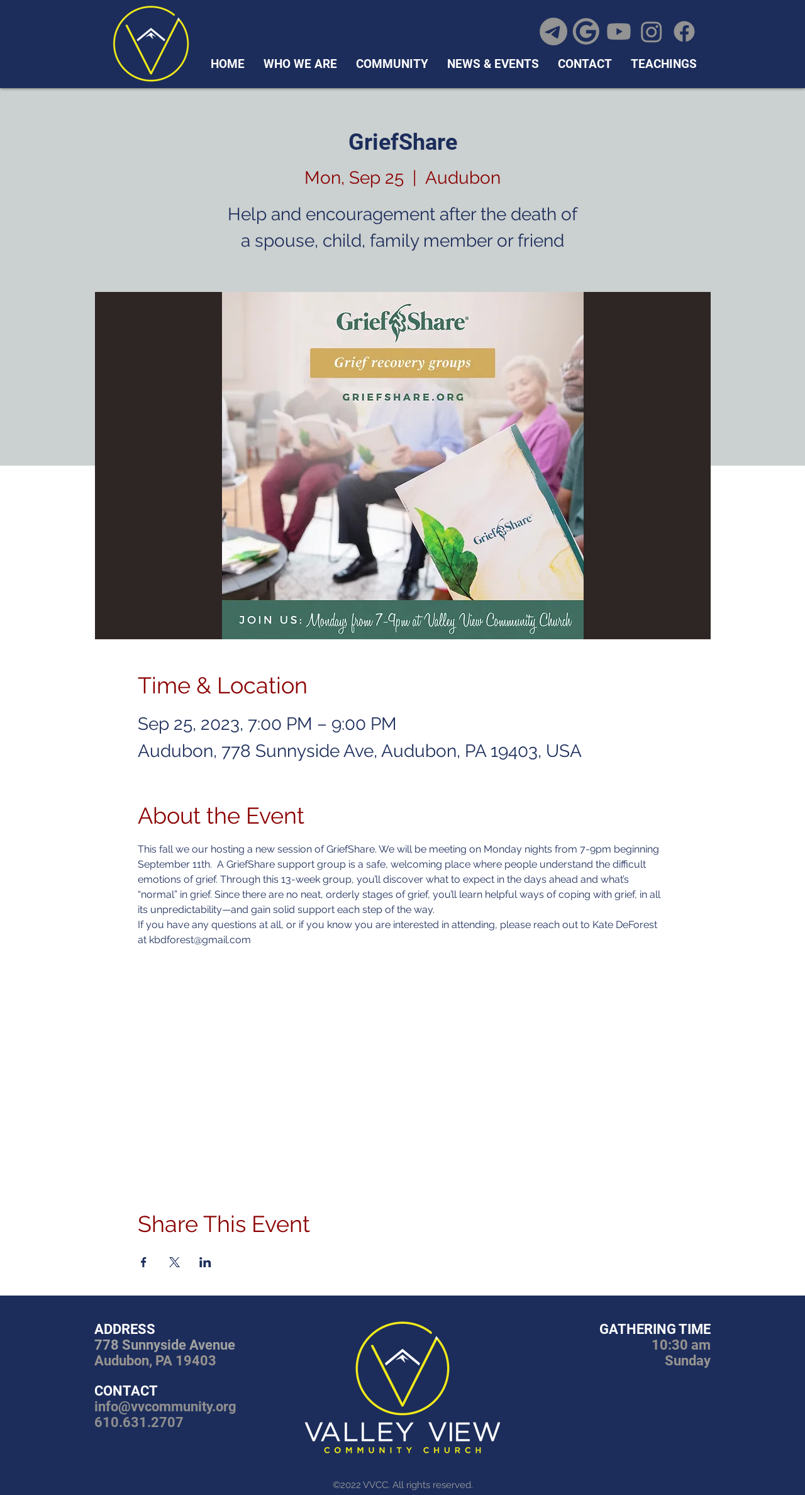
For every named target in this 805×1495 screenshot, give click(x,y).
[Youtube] (619, 31)
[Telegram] (553, 31)
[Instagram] (651, 31)
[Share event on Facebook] (144, 1262)
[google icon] (586, 31)
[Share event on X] (174, 1262)
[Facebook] (684, 31)
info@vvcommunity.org (165, 1406)
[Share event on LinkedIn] (205, 1262)
